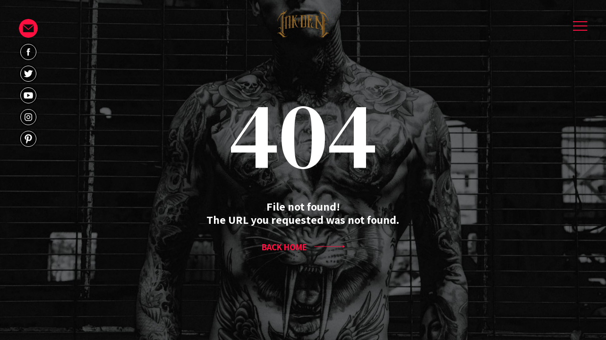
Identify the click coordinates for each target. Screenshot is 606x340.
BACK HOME (303, 247)
